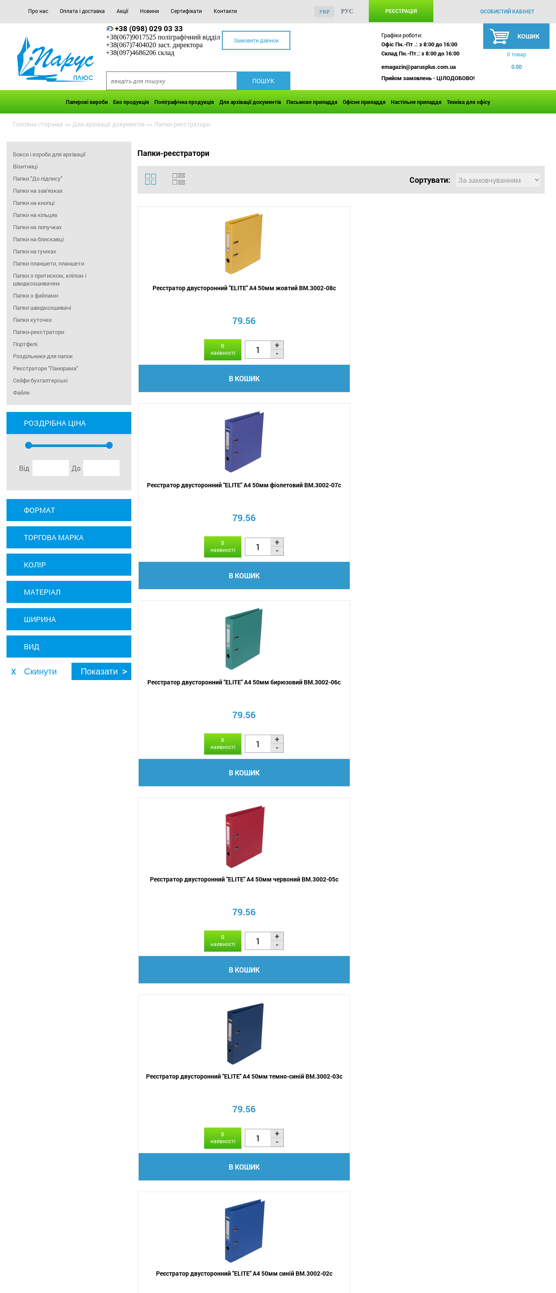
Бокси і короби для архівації (49, 154)
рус (347, 11)
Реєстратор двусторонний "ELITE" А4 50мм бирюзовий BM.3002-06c (390, 299)
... (393, 841)
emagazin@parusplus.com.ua (418, 67)
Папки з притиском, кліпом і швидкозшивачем (49, 279)
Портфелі (25, 344)
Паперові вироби (87, 101)
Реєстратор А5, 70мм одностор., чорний (390, 498)
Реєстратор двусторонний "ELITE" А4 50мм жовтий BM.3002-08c (187, 299)
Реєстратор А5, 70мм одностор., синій (187, 702)
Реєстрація (401, 10)
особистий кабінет (507, 11)
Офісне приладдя (364, 101)
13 (428, 841)
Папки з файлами (35, 295)
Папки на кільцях (35, 215)
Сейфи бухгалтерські (40, 380)
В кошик (187, 381)
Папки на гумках (34, 251)
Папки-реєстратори (38, 332)
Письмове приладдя (312, 101)
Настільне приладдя (416, 101)
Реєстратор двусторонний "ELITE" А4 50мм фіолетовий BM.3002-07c (289, 299)
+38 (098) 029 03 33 (149, 28)
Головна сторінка (38, 124)
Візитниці (25, 166)
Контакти (225, 10)
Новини (149, 10)
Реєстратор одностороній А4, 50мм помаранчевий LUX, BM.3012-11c (493, 706)
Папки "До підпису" (37, 178)
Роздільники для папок (43, 356)
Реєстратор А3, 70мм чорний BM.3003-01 (390, 702)
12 (407, 841)
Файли (21, 392)
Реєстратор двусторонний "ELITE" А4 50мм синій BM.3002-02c (289, 502)
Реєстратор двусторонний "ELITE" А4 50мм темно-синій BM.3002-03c (187, 502)
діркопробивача (365, 1114)
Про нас (38, 10)
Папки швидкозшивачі (42, 307)
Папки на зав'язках (38, 190)
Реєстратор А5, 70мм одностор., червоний (492, 498)
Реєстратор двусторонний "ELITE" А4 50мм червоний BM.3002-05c (492, 299)
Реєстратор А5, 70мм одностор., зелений (289, 702)
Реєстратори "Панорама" (45, 368)
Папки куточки (32, 320)
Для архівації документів (250, 101)
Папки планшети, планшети (48, 263)
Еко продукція (131, 101)
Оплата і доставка (82, 10)
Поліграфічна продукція (184, 101)
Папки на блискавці (38, 239)
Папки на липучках (37, 227)
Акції (122, 10)
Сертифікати (186, 10)
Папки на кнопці (34, 203)
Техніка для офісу (468, 101)
